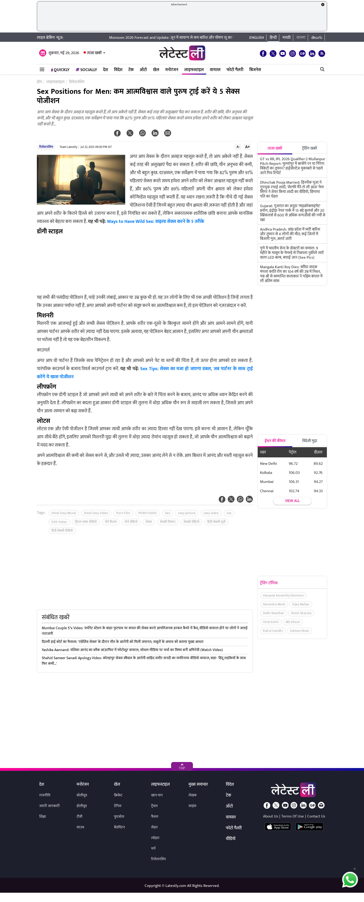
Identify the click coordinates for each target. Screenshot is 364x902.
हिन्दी (273, 37)
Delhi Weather (273, 613)
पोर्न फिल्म (111, 521)
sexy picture (186, 513)
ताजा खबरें (94, 53)
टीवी (79, 817)
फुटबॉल (119, 817)
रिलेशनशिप (46, 147)
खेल (156, 69)
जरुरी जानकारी (49, 806)
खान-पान (157, 795)
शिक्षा (42, 817)
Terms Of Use (292, 816)
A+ (247, 146)
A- (238, 147)
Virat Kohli (271, 622)
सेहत (154, 827)
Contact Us (316, 816)
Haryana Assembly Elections (283, 595)
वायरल (215, 69)
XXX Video (59, 521)
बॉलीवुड (82, 795)
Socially (86, 69)
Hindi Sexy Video (96, 513)
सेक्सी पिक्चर (168, 521)
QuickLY (60, 69)
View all (292, 501)
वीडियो (230, 839)
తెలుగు (316, 37)
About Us (270, 816)
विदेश (118, 69)
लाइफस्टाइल (194, 69)
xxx (229, 513)
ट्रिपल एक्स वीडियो (86, 521)
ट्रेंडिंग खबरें (309, 148)
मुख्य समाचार (198, 784)
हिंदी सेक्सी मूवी (216, 521)
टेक (131, 69)
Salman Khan (299, 630)
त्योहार (155, 838)
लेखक (192, 795)
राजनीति (44, 795)
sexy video (211, 513)
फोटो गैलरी (235, 69)
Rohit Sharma (301, 613)
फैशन (154, 817)
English (256, 37)
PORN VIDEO (147, 513)
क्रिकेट (118, 795)
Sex (167, 513)
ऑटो (143, 69)
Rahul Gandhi (273, 630)
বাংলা (301, 37)
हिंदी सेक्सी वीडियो (62, 530)
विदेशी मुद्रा (309, 441)
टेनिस (117, 806)
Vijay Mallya (300, 604)
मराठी (287, 37)
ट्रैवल (154, 806)
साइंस (192, 806)
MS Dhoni (293, 622)
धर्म (153, 848)
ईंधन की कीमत (275, 441)
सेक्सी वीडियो (191, 521)
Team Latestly (68, 147)
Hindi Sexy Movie (64, 513)
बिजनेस (255, 69)
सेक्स (149, 521)
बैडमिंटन (119, 827)
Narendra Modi (274, 604)
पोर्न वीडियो (131, 521)
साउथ (80, 827)
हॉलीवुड (82, 806)
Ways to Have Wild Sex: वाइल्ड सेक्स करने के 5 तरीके (155, 221)
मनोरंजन (171, 69)
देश (105, 69)
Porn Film (123, 513)
